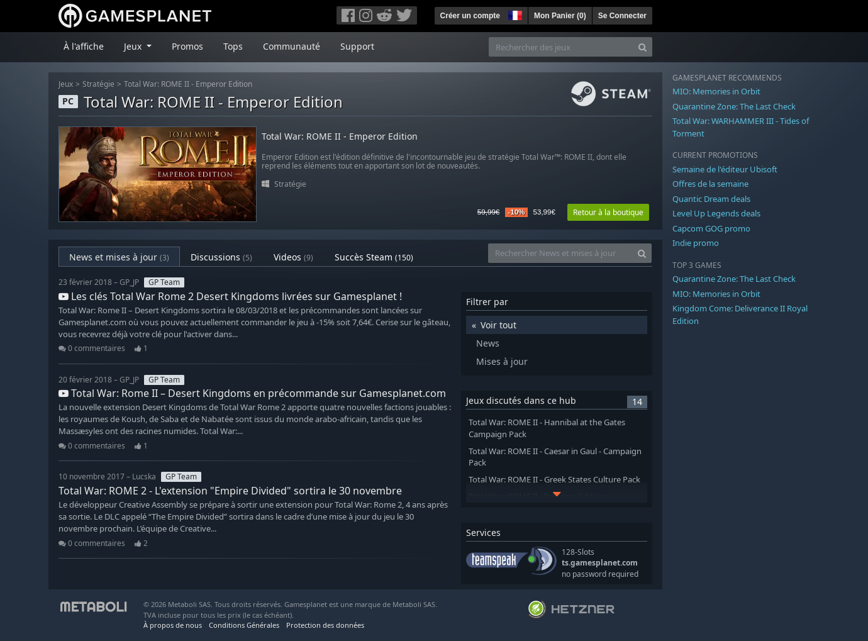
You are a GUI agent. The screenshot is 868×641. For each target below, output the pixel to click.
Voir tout (498, 325)
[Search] (642, 47)
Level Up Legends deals (716, 213)
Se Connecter (622, 15)
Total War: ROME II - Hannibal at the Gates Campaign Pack (547, 428)
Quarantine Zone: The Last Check (734, 106)
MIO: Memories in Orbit (716, 91)
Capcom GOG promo (711, 228)
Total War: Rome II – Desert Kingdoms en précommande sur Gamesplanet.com (252, 393)
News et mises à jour (119, 257)
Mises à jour (502, 361)
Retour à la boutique (608, 212)
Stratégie (98, 84)
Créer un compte (470, 15)
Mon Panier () (560, 15)
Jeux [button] (134, 46)
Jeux (65, 84)
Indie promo (695, 242)
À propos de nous (172, 625)
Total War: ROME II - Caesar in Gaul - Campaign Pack (555, 457)
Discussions (221, 257)
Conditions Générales (244, 625)
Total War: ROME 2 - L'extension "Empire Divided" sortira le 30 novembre (230, 491)
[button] (514, 14)
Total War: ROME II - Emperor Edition (188, 84)
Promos (187, 46)
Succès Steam (374, 257)
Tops (233, 46)
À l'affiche (84, 46)
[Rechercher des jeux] (561, 47)
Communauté (291, 46)
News (487, 343)
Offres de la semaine (710, 183)
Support (357, 46)
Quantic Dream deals (711, 198)
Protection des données (325, 625)
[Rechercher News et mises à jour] (560, 253)
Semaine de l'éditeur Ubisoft (724, 169)
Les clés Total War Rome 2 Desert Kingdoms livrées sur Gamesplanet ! (230, 296)
